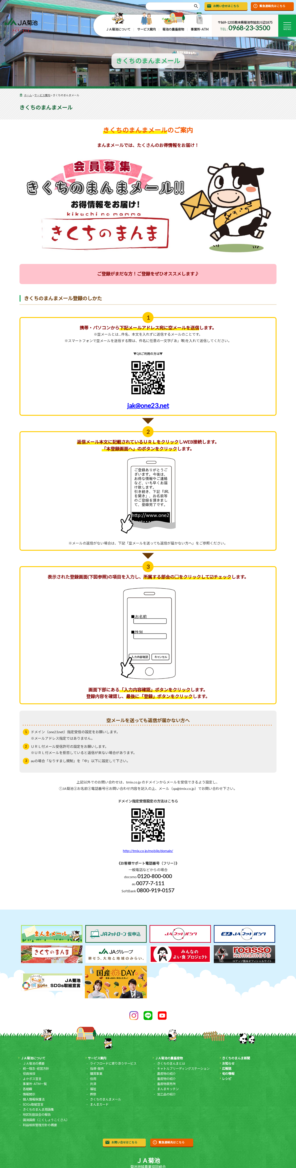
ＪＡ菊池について (118, 29)
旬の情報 (228, 1074)
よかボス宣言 (32, 1079)
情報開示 (29, 1094)
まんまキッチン (168, 1089)
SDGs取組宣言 (33, 1104)
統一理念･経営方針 (36, 1068)
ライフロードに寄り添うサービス (113, 1063)
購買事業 (96, 1074)
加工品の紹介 (166, 1094)
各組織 (27, 1089)
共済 (93, 1084)
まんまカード (99, 1104)
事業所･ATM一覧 (35, 1084)
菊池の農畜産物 (173, 29)
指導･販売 (97, 1068)
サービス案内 (146, 29)
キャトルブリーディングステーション (183, 1068)
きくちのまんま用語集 (38, 1109)
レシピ (226, 1079)
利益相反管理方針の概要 (40, 1125)
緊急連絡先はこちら (272, 6)
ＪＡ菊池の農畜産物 (169, 1058)
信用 (93, 1079)
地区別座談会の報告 (37, 1114)
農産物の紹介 (166, 1074)
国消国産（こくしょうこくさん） (46, 1120)
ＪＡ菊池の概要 (34, 1063)
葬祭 (93, 1094)
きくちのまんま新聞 (236, 1058)
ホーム (28, 95)
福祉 (93, 1089)
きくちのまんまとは (171, 1063)
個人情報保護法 (34, 1099)
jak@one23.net (148, 417)
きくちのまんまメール (105, 1099)
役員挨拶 (29, 1074)
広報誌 (226, 1068)
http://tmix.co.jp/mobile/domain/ (148, 851)
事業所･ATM (199, 29)
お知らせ (228, 1063)
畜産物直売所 (166, 1084)
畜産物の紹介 (166, 1079)
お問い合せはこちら (226, 6)
